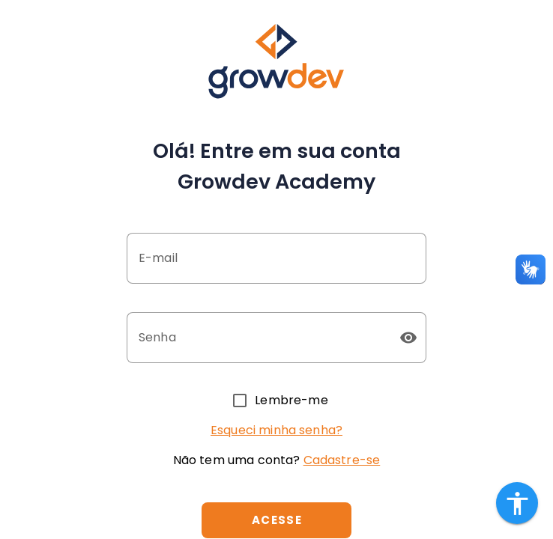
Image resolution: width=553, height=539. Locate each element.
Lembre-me (291, 400)
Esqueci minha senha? (276, 430)
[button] (408, 338)
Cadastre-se (342, 460)
